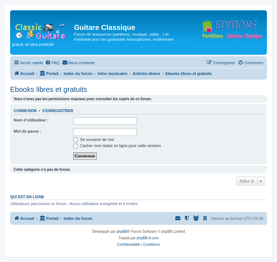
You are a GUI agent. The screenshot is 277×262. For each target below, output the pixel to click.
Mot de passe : (27, 131)
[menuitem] (52, 62)
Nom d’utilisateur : (31, 120)
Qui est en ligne (27, 197)
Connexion (25, 110)
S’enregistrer (57, 110)
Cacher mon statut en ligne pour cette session (117, 145)
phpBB (121, 232)
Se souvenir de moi (93, 139)
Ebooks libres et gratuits (48, 89)
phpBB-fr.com (148, 238)
